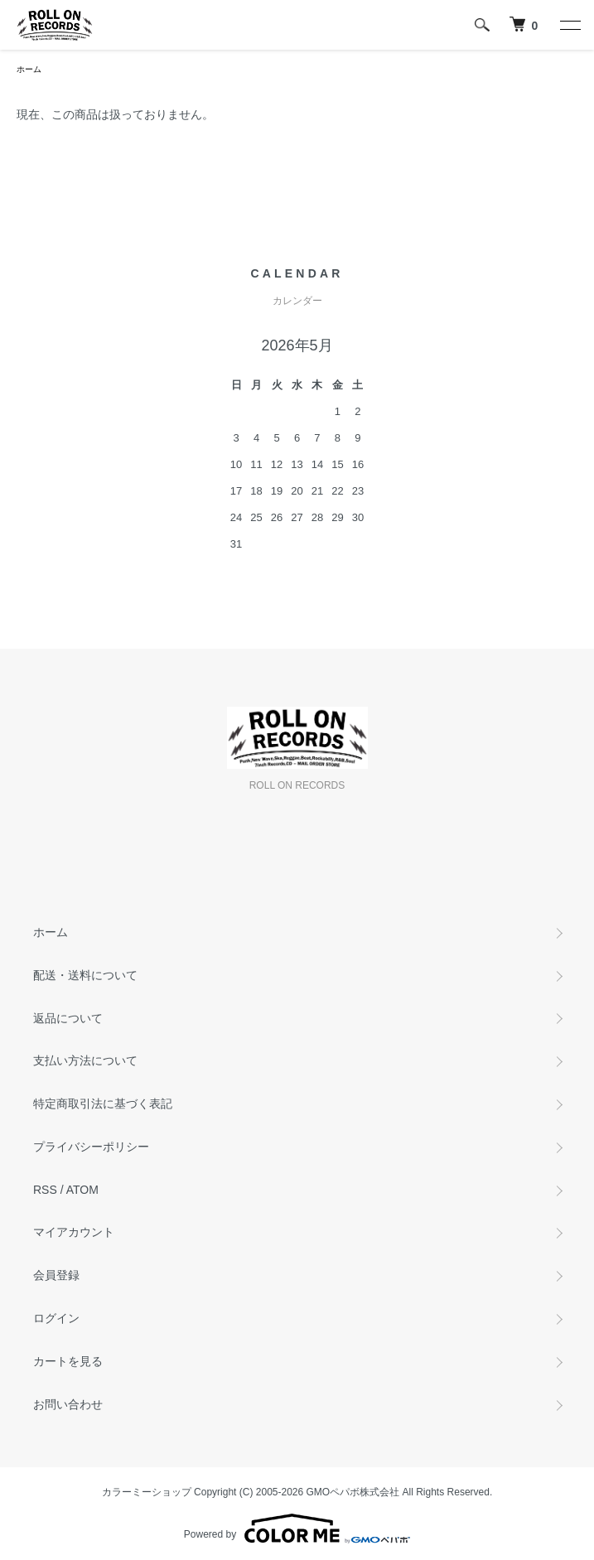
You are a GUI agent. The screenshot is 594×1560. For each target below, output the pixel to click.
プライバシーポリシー (91, 1146)
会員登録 (56, 1275)
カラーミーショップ (146, 1492)
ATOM (82, 1189)
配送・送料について (85, 975)
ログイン (56, 1318)
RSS (45, 1189)
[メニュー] (569, 25)
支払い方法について (85, 1060)
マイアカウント (73, 1232)
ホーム (29, 69)
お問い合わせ (68, 1404)
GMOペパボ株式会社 (353, 1492)
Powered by (297, 1528)
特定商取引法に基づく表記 (102, 1103)
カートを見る (68, 1361)
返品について (68, 1018)
